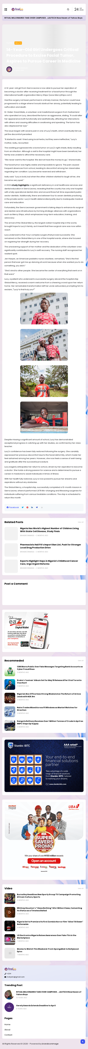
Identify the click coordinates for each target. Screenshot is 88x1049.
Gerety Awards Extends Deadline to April (36, 1005)
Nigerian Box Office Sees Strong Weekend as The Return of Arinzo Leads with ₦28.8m (49, 695)
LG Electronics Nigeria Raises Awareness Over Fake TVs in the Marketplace (46, 936)
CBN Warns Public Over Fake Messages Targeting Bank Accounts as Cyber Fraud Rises (50, 668)
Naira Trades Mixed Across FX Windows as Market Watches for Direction (47, 708)
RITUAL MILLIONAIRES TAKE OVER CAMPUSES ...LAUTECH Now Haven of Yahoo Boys (43, 18)
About (7, 1029)
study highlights (20, 185)
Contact (8, 1034)
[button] (42, 507)
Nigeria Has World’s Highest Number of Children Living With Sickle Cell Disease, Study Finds (49, 530)
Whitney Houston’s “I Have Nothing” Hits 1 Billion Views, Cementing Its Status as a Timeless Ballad (49, 909)
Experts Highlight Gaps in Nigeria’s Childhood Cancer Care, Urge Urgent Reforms (49, 562)
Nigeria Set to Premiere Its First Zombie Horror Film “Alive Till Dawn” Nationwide (50, 923)
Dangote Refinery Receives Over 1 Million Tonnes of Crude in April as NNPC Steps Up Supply (50, 722)
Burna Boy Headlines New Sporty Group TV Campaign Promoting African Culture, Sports (49, 895)
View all (81, 522)
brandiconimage (50, 1043)
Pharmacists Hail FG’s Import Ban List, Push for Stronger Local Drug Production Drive (50, 546)
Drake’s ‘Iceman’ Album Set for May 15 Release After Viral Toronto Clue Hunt (49, 681)
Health (18, 43)
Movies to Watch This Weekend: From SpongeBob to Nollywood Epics (48, 950)
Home (9, 42)
